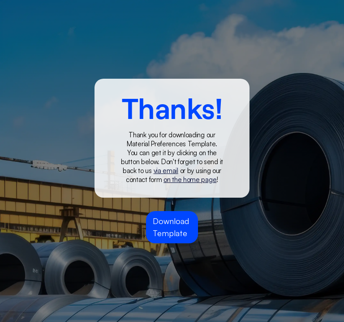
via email (166, 170)
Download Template (171, 227)
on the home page (189, 179)
